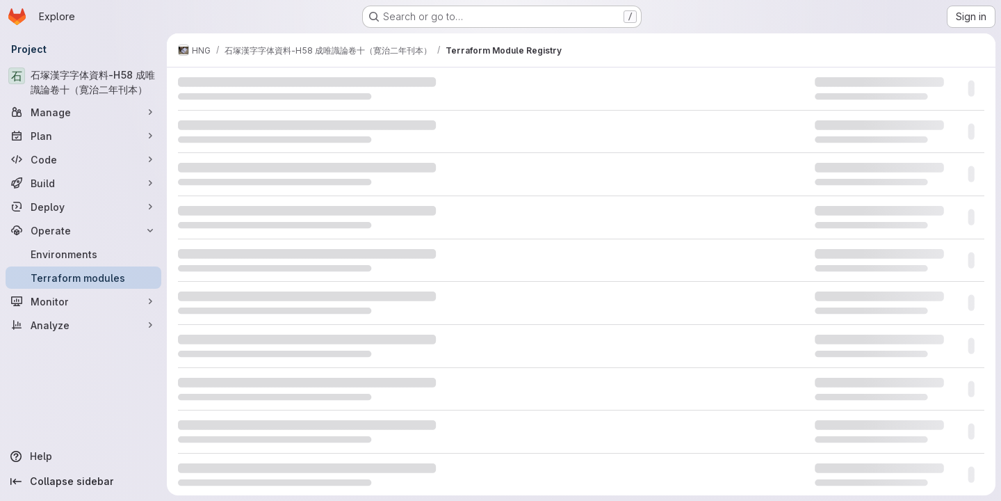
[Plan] (83, 136)
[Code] (83, 159)
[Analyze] (83, 325)
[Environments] (83, 254)
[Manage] (83, 112)
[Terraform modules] (83, 278)
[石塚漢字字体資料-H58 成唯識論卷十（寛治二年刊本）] (83, 82)
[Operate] (83, 230)
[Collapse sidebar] (83, 481)
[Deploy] (83, 207)
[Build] (83, 183)
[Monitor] (83, 301)
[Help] (83, 456)
